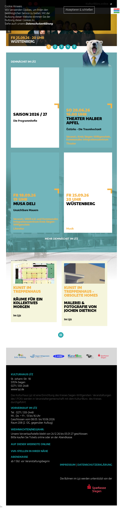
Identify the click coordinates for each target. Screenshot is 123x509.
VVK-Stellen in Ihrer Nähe (29, 451)
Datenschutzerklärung (94, 465)
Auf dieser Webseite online (30, 444)
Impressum (67, 465)
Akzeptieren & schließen (79, 10)
